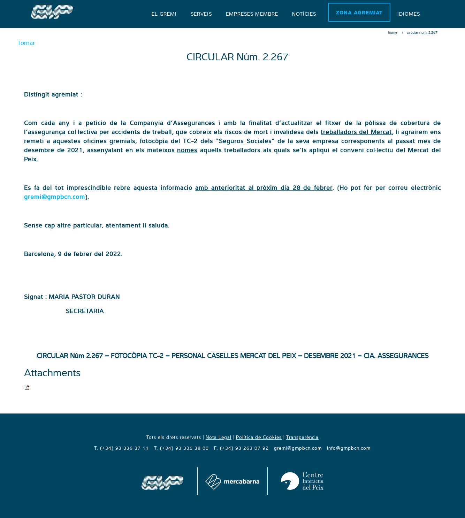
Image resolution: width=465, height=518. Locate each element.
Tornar (26, 42)
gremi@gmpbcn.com (54, 196)
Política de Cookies (259, 437)
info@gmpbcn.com (349, 447)
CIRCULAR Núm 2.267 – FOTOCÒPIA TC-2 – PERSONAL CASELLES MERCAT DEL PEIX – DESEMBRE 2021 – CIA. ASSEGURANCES (232, 355)
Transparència (302, 437)
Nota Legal (218, 437)
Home (392, 32)
